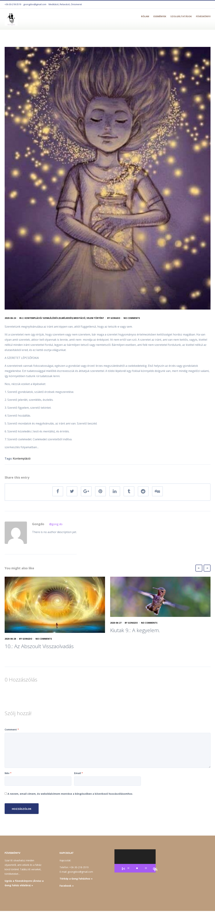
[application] (135, 860)
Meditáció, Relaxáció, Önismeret (65, 4)
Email (78, 773)
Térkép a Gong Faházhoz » (76, 878)
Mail (186, 917)
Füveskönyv (203, 16)
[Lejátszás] (123, 869)
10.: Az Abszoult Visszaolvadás (39, 646)
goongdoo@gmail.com (34, 4)
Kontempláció (22, 458)
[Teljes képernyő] (155, 870)
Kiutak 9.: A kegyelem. (135, 630)
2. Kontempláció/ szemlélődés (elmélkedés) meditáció (53, 318)
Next (207, 568)
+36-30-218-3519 (13, 4)
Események (159, 16)
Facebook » (67, 885)
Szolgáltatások (181, 16)
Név (8, 773)
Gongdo (115, 318)
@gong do (55, 524)
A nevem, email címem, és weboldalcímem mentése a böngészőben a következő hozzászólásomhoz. (70, 793)
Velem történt (95, 318)
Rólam (145, 16)
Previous (198, 568)
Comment (12, 729)
